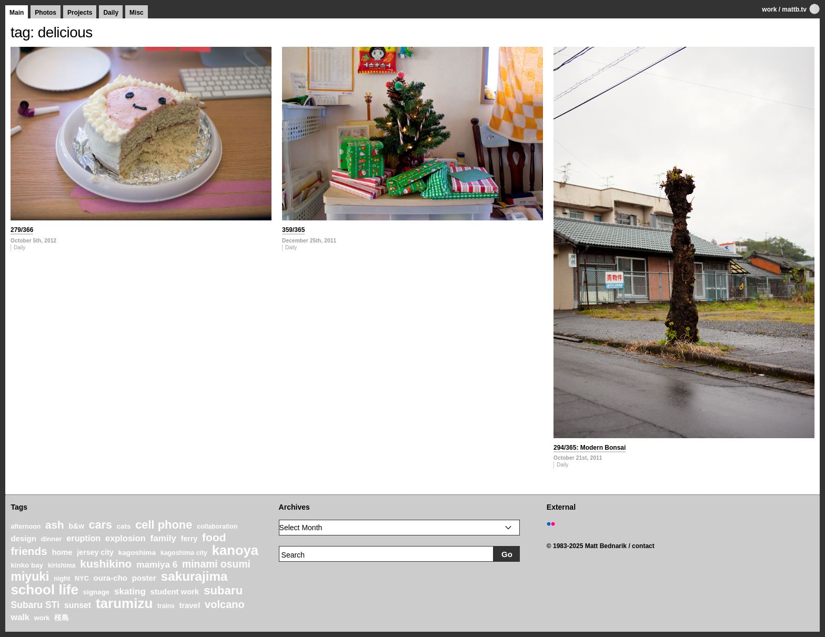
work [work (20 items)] (42, 618)
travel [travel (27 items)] (189, 605)
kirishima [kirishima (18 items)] (62, 565)
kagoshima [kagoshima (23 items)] (137, 553)
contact (643, 546)
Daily (110, 12)
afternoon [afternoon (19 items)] (26, 526)
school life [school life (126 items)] (44, 590)
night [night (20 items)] (62, 578)
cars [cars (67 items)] (100, 525)
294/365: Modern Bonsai (590, 447)
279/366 (22, 230)
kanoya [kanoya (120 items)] (235, 550)
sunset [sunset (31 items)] (77, 605)
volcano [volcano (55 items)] (225, 604)
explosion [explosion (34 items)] (125, 538)
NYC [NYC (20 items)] (82, 578)
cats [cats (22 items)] (124, 526)
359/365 (293, 230)
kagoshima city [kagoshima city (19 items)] (183, 553)
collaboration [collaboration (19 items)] (217, 526)
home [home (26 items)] (62, 552)
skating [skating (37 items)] (130, 591)
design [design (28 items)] (23, 538)
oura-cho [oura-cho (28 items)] (110, 577)
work (769, 9)
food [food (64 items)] (214, 537)
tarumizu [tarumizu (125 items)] (124, 603)
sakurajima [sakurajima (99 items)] (194, 576)
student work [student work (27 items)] (174, 592)
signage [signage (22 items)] (96, 592)
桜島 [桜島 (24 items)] (61, 617)
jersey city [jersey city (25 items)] (95, 552)
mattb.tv (794, 9)
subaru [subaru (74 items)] (223, 590)
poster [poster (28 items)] (144, 577)
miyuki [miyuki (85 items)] (30, 576)
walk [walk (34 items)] (20, 617)
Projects (79, 12)
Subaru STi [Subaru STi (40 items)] (35, 605)
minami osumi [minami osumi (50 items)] (216, 564)
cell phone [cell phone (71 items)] (163, 524)
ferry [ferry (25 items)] (189, 538)
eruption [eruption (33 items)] (83, 538)
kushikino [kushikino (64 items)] (106, 564)
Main (16, 12)
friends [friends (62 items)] (29, 551)
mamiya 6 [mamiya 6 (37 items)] (156, 565)
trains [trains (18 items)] (166, 606)
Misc (136, 12)
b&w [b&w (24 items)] (76, 526)
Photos (45, 12)
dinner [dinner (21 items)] (51, 539)
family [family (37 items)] (163, 538)
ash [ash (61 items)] (54, 525)
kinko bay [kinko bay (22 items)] (27, 565)
